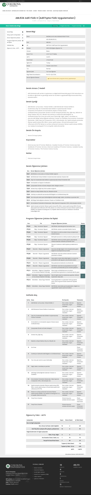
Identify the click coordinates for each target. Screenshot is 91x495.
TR (81, 1)
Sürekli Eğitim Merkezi (39, 467)
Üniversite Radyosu (39, 465)
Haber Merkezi (37, 471)
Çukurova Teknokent (39, 473)
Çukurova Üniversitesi (12, 1)
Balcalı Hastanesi (38, 462)
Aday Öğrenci (21, 1)
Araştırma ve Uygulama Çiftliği (41, 469)
